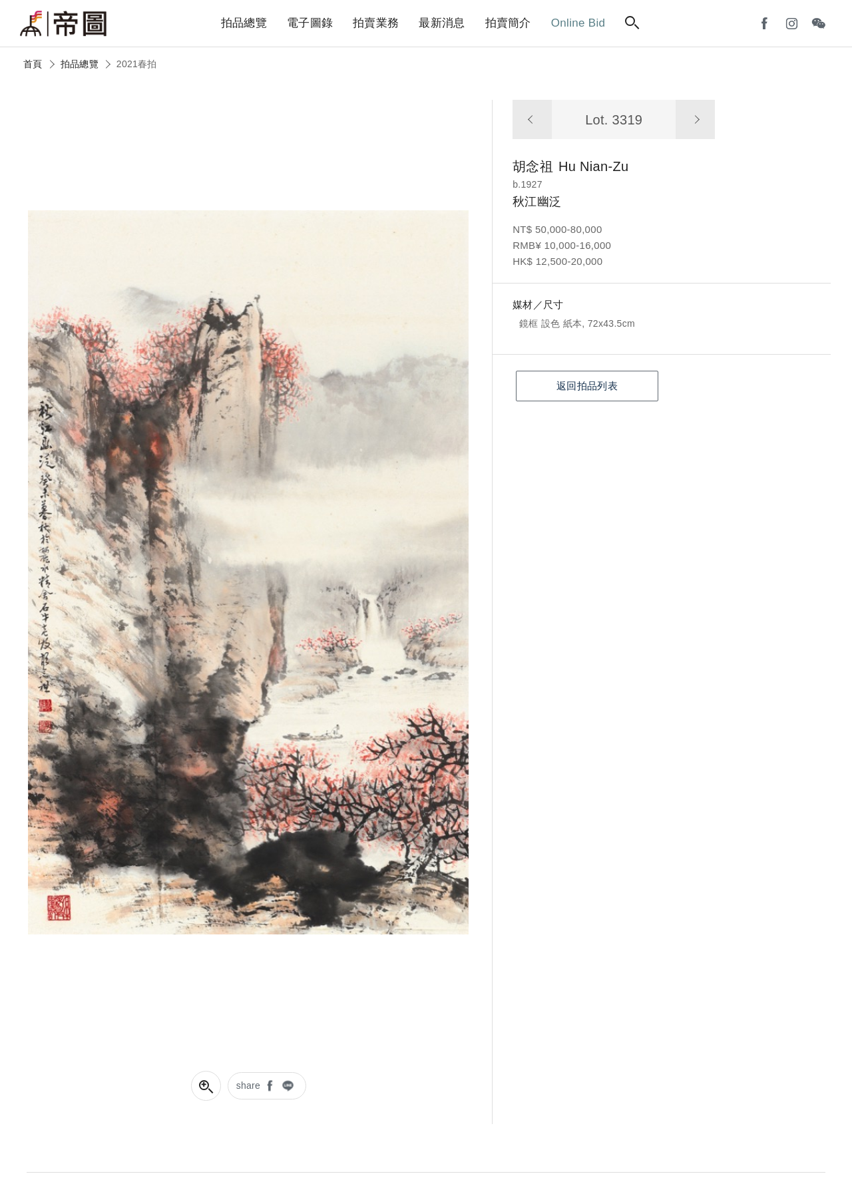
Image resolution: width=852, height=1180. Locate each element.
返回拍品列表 (587, 385)
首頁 (33, 64)
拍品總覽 (80, 64)
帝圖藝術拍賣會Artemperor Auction (63, 24)
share (248, 1085)
